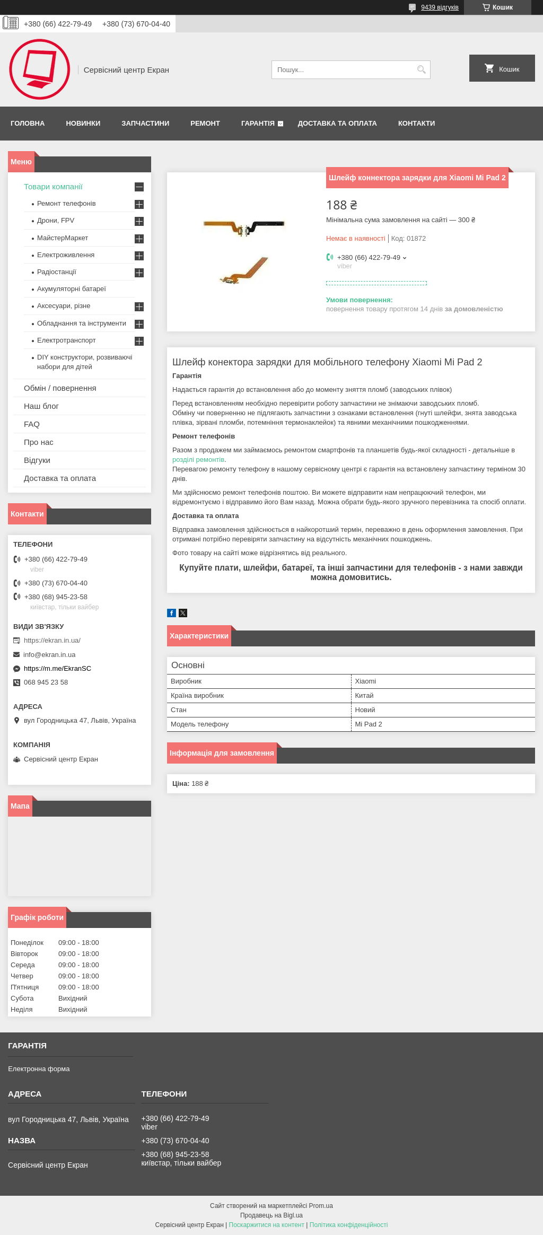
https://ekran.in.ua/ (52, 640)
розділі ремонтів (198, 459)
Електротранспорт (66, 340)
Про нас (39, 441)
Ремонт (205, 123)
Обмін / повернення (60, 387)
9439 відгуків (440, 7)
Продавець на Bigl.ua (271, 1215)
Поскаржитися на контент (266, 1225)
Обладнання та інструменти (81, 323)
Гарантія (258, 123)
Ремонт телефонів (66, 203)
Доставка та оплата (337, 123)
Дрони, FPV (55, 220)
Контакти (416, 123)
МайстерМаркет (62, 238)
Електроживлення (65, 255)
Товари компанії (53, 186)
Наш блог (41, 405)
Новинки (83, 123)
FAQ (32, 423)
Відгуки (37, 460)
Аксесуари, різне (64, 306)
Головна (28, 123)
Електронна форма (38, 1069)
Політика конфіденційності (349, 1225)
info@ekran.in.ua (49, 655)
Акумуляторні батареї (71, 289)
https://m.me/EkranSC (57, 668)
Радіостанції (56, 272)
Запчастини (145, 123)
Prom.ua (321, 1206)
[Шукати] (421, 69)
